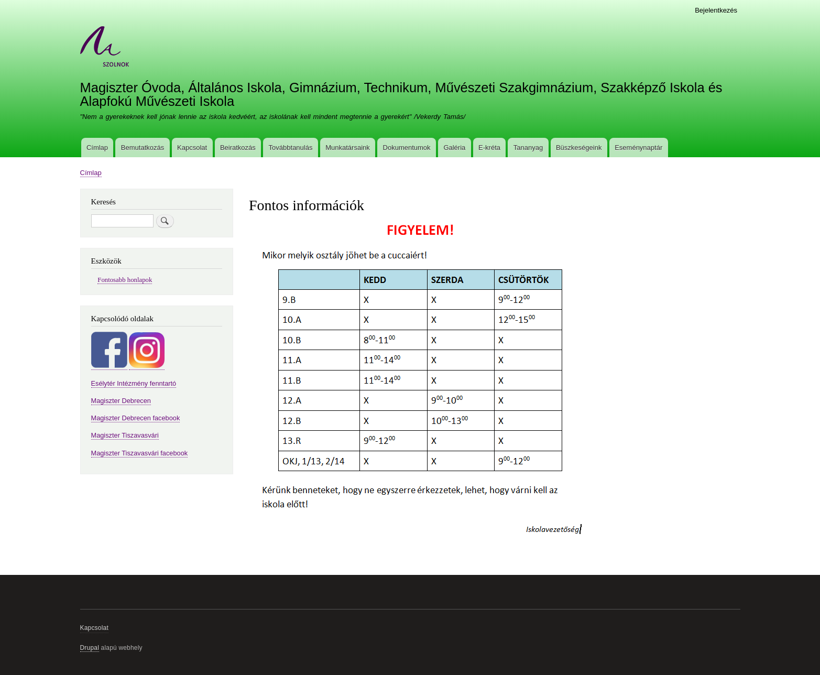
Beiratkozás (238, 147)
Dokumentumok (407, 147)
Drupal (90, 647)
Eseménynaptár (638, 147)
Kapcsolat (192, 147)
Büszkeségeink (579, 147)
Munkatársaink (347, 147)
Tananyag (528, 147)
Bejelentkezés (716, 10)
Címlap (97, 147)
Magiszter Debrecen (121, 401)
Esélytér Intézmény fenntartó (134, 383)
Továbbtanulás (291, 147)
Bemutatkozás (142, 147)
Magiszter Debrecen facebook (135, 418)
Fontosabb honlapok (124, 280)
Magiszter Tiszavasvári (125, 435)
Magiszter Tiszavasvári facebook (139, 453)
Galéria (454, 147)
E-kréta (489, 147)
